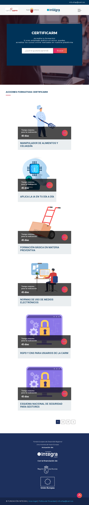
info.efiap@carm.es (77, 2)
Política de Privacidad (47, 501)
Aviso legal (33, 501)
